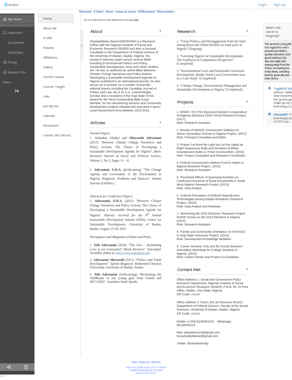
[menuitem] (17, 19)
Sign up (279, 4)
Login (260, 4)
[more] (17, 82)
